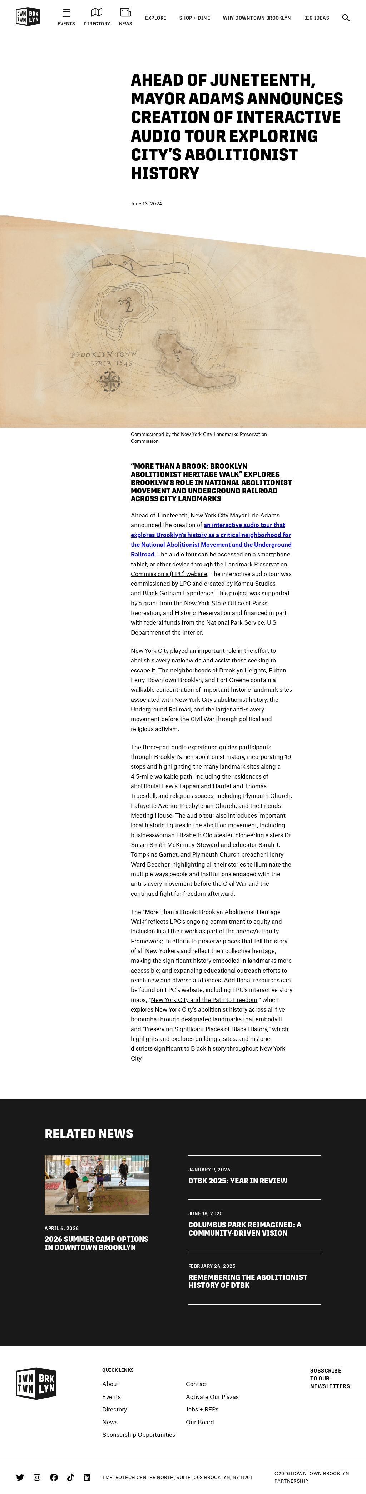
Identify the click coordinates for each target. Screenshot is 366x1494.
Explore (156, 18)
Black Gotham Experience (178, 593)
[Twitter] (21, 1477)
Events (111, 1397)
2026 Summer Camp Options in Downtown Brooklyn (96, 1243)
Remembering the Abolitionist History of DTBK (247, 1281)
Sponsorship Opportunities (138, 1435)
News (110, 1422)
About (110, 1384)
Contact (197, 1384)
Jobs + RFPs (202, 1409)
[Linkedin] (87, 1477)
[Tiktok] (71, 1477)
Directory (114, 1409)
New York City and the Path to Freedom (204, 999)
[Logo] (28, 25)
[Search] (346, 18)
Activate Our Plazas (212, 1397)
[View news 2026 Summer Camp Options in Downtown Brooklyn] (97, 1184)
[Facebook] (55, 1477)
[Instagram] (38, 1477)
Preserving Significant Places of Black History (206, 1029)
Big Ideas (317, 18)
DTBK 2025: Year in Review (237, 1180)
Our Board (200, 1422)
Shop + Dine (195, 18)
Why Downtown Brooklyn (257, 18)
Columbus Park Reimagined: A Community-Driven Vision (244, 1228)
